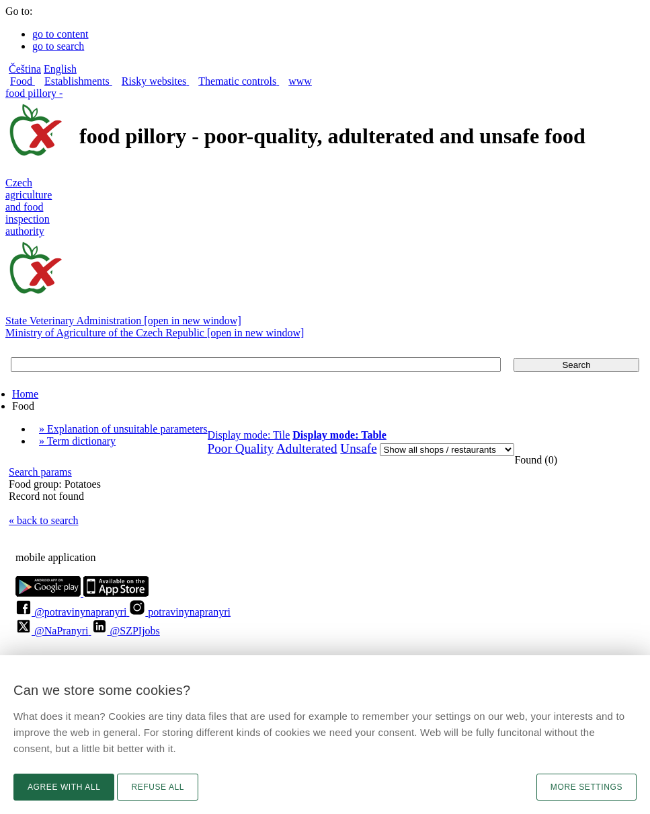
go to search (58, 46)
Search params (40, 472)
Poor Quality (241, 448)
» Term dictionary (77, 441)
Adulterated (306, 448)
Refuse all (157, 787)
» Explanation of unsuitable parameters (123, 429)
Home (25, 394)
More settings (586, 787)
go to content (60, 34)
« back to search (44, 520)
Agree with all (64, 787)
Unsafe (358, 448)
